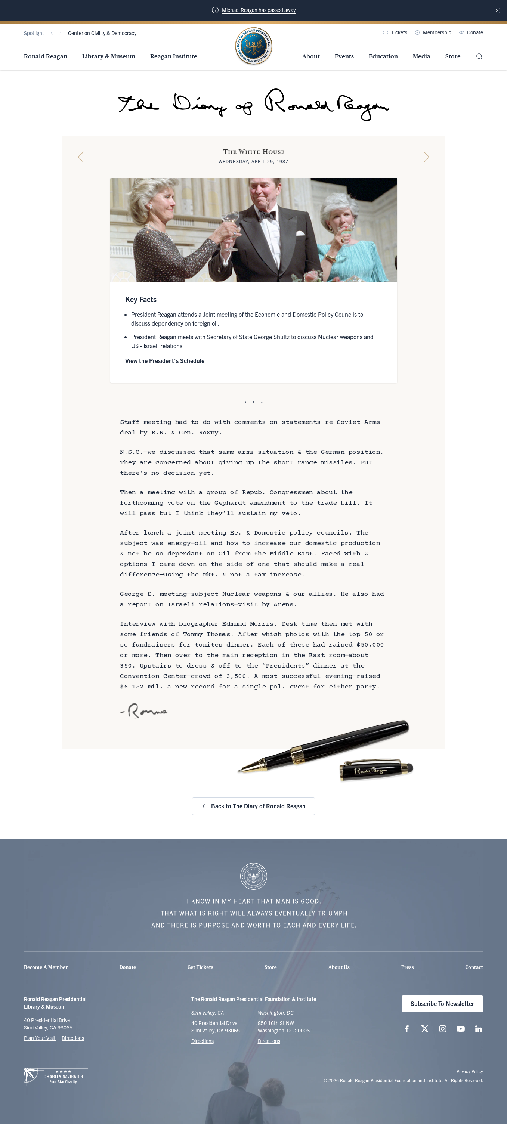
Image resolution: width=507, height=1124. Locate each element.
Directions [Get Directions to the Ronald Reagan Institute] (269, 1040)
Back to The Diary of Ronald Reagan (253, 805)
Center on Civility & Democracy (102, 33)
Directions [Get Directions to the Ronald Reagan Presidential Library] (202, 1040)
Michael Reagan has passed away (259, 9)
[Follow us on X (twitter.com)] (424, 1028)
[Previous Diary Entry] (83, 157)
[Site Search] (479, 57)
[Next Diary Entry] (424, 157)
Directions (73, 1037)
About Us (339, 967)
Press (407, 967)
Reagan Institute (173, 56)
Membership (433, 32)
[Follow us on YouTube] (460, 1028)
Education (383, 56)
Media (421, 56)
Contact (474, 967)
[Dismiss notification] (497, 10)
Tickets (395, 32)
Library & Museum (108, 56)
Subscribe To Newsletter (442, 1003)
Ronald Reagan (45, 56)
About (311, 56)
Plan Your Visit (40, 1037)
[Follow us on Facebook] (406, 1028)
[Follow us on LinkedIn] (478, 1028)
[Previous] (51, 33)
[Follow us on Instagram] (442, 1028)
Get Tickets (200, 967)
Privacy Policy (470, 1071)
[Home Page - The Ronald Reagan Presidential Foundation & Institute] (254, 46)
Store (453, 56)
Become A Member (46, 967)
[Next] (60, 33)
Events (344, 56)
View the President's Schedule (164, 360)
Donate (471, 32)
